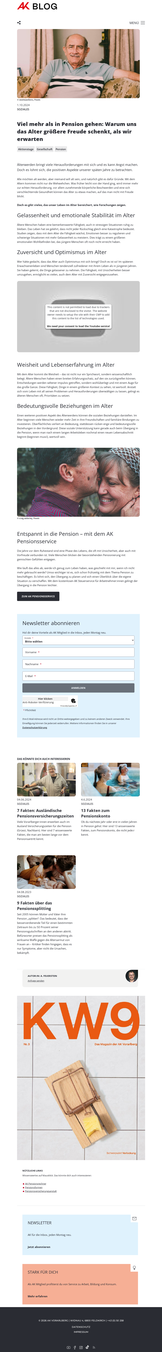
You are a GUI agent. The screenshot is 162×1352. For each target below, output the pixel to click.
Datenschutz (81, 1326)
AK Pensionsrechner (35, 1183)
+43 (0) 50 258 (115, 1320)
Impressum (81, 1331)
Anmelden (78, 688)
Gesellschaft (44, 149)
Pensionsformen (34, 1187)
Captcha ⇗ (68, 706)
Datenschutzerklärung (34, 727)
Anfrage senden (36, 980)
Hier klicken (45, 698)
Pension (61, 149)
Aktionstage (26, 149)
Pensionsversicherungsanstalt (41, 1191)
